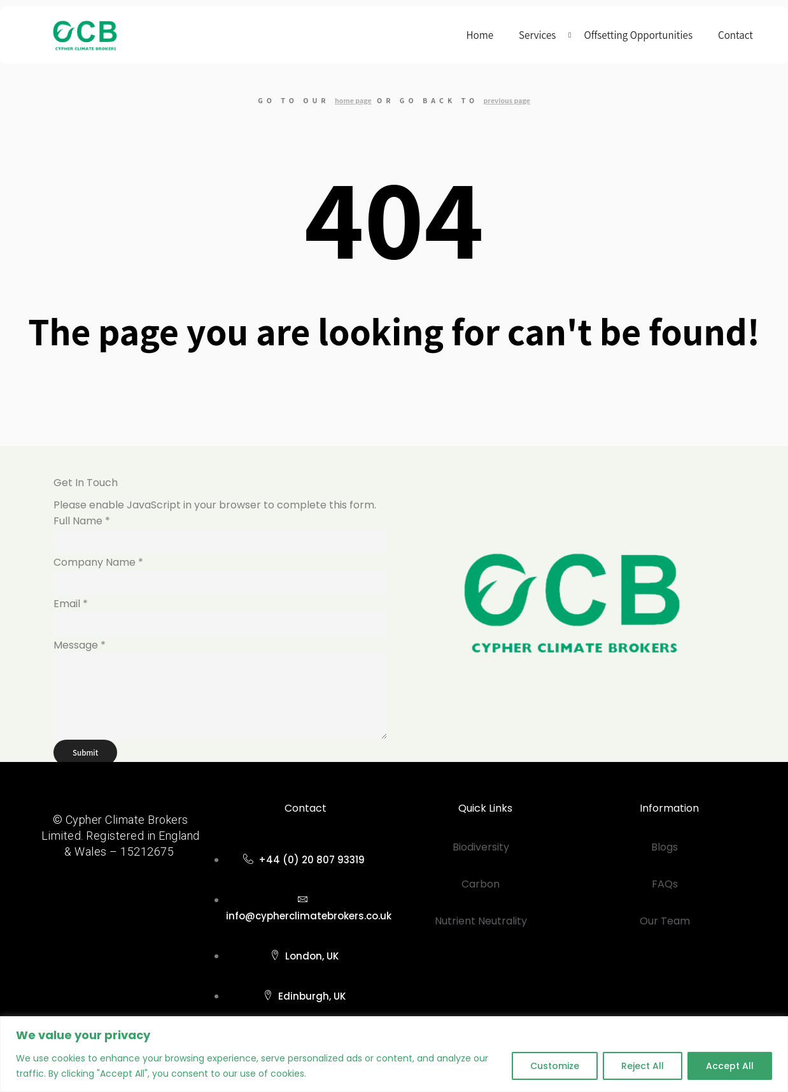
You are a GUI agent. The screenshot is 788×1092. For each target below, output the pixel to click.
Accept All (730, 1066)
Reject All (642, 1066)
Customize (554, 1066)
